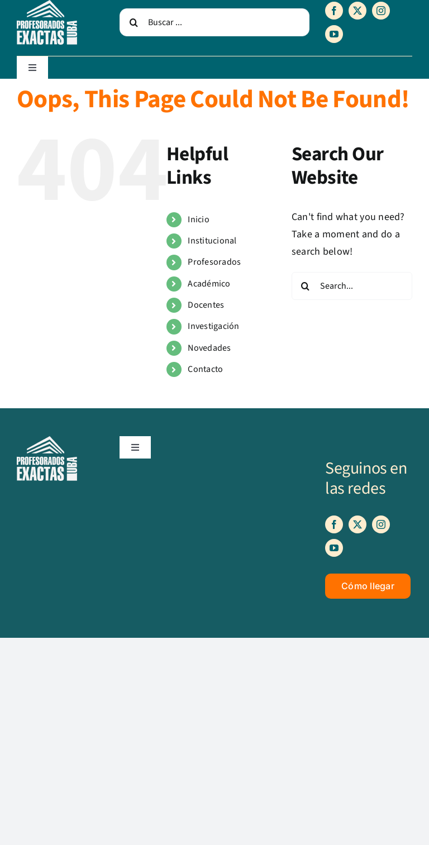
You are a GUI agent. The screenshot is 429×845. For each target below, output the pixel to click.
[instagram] (381, 11)
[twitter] (357, 11)
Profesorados (214, 262)
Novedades (209, 348)
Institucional (212, 241)
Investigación (214, 326)
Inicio (198, 219)
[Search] (133, 22)
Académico (209, 284)
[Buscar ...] (214, 22)
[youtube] (334, 34)
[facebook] (334, 11)
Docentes (206, 305)
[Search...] (352, 286)
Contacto (205, 369)
